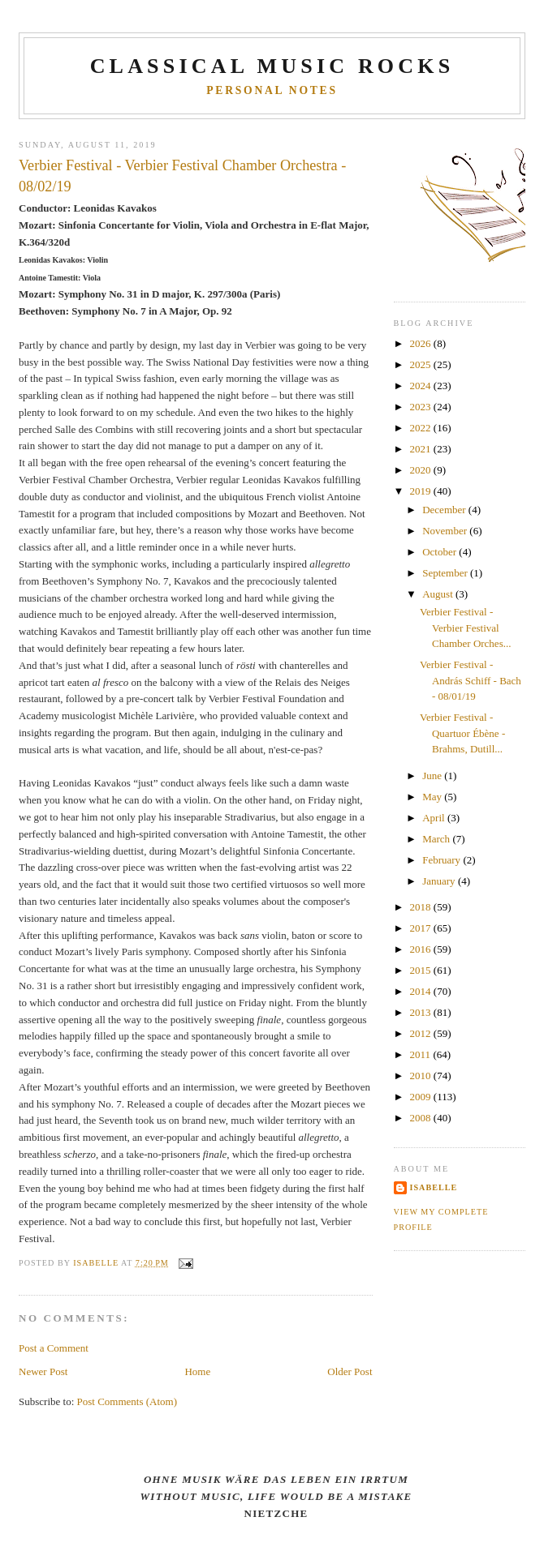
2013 (422, 1012)
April (434, 818)
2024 (422, 385)
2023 (422, 407)
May (433, 797)
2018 (422, 907)
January (440, 881)
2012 (422, 1033)
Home (197, 1371)
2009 (422, 1097)
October (440, 552)
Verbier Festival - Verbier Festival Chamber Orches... (465, 627)
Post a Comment (54, 1348)
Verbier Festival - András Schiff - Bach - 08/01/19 (470, 680)
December (445, 510)
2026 (422, 343)
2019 (422, 491)
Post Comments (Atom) (127, 1401)
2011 (422, 1054)
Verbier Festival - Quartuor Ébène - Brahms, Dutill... (462, 733)
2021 (422, 449)
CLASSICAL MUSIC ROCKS (272, 66)
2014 (422, 991)
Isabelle (434, 1187)
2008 (422, 1118)
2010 (422, 1075)
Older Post (349, 1371)
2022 (422, 428)
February (442, 860)
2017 (422, 928)
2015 (422, 970)
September (446, 573)
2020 (422, 470)
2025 (422, 364)
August (438, 594)
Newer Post (43, 1371)
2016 (422, 949)
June (433, 775)
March (437, 839)
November (445, 531)
